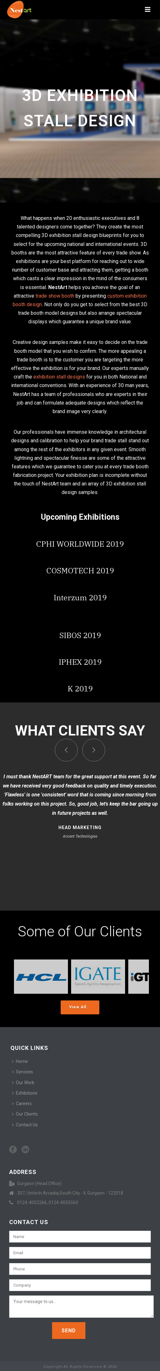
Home (20, 1061)
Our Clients (25, 1114)
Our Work (23, 1082)
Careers (22, 1103)
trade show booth (55, 296)
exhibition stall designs (59, 377)
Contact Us (25, 1124)
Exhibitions (24, 1093)
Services (22, 1071)
